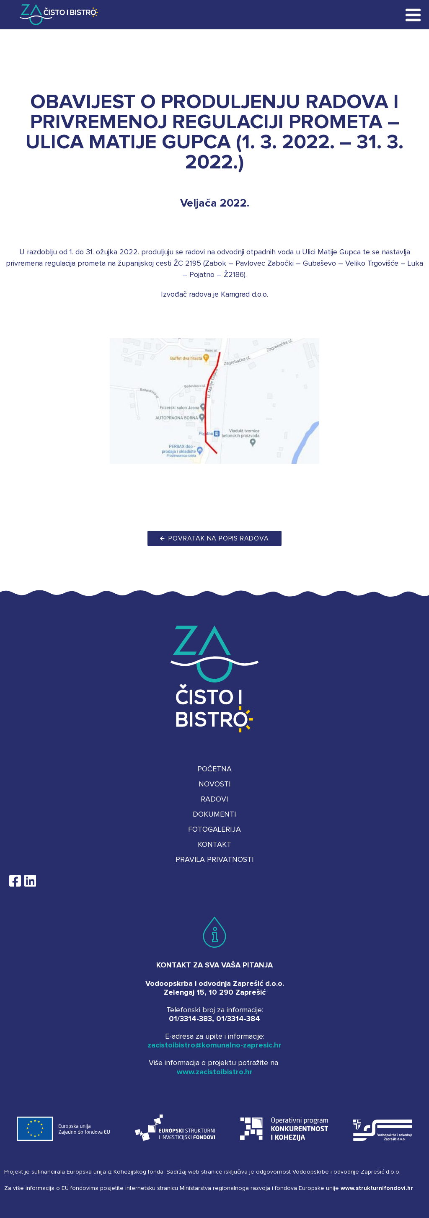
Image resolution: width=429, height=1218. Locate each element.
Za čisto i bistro (53, 14)
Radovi (214, 799)
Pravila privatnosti (215, 860)
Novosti (215, 784)
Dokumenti (214, 814)
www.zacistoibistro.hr (215, 1072)
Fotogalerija (214, 829)
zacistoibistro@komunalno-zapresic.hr (214, 1045)
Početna (214, 769)
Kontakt (214, 844)
